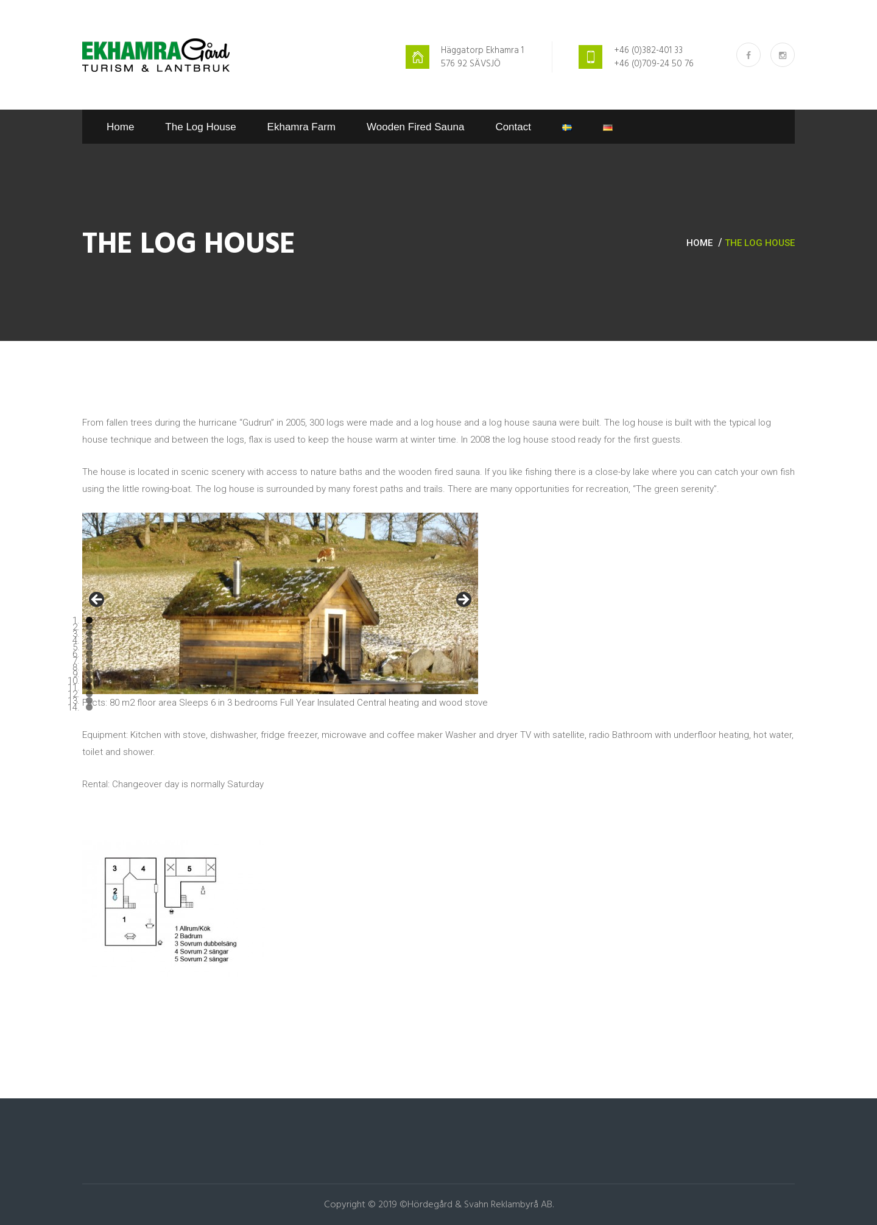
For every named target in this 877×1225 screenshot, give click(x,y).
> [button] (463, 600)
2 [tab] (89, 626)
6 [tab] (89, 653)
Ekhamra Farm (301, 127)
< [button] (97, 600)
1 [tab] (89, 620)
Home (120, 127)
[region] (280, 603)
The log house (200, 127)
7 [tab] (89, 660)
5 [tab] (89, 647)
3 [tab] (89, 633)
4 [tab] (89, 640)
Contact (513, 127)
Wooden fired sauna (415, 127)
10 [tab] (89, 680)
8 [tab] (89, 667)
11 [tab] (89, 687)
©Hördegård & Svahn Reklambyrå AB (476, 1205)
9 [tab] (89, 673)
